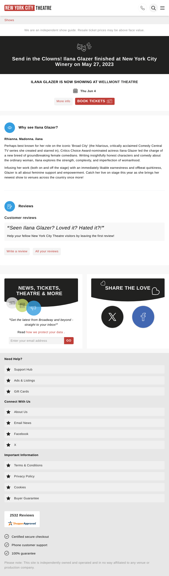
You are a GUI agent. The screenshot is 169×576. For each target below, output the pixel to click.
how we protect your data (45, 332)
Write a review (17, 251)
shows (9, 20)
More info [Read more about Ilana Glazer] (63, 101)
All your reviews (46, 251)
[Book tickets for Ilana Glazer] (95, 101)
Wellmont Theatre (118, 82)
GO (68, 340)
